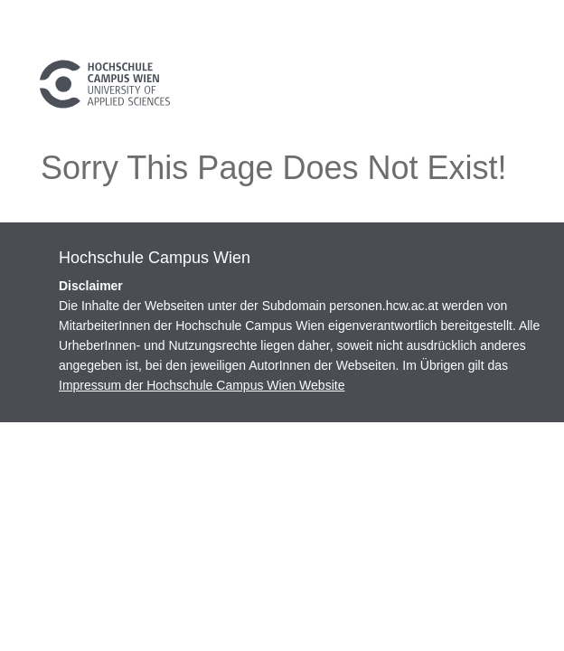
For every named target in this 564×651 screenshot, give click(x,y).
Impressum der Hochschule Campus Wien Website (201, 385)
